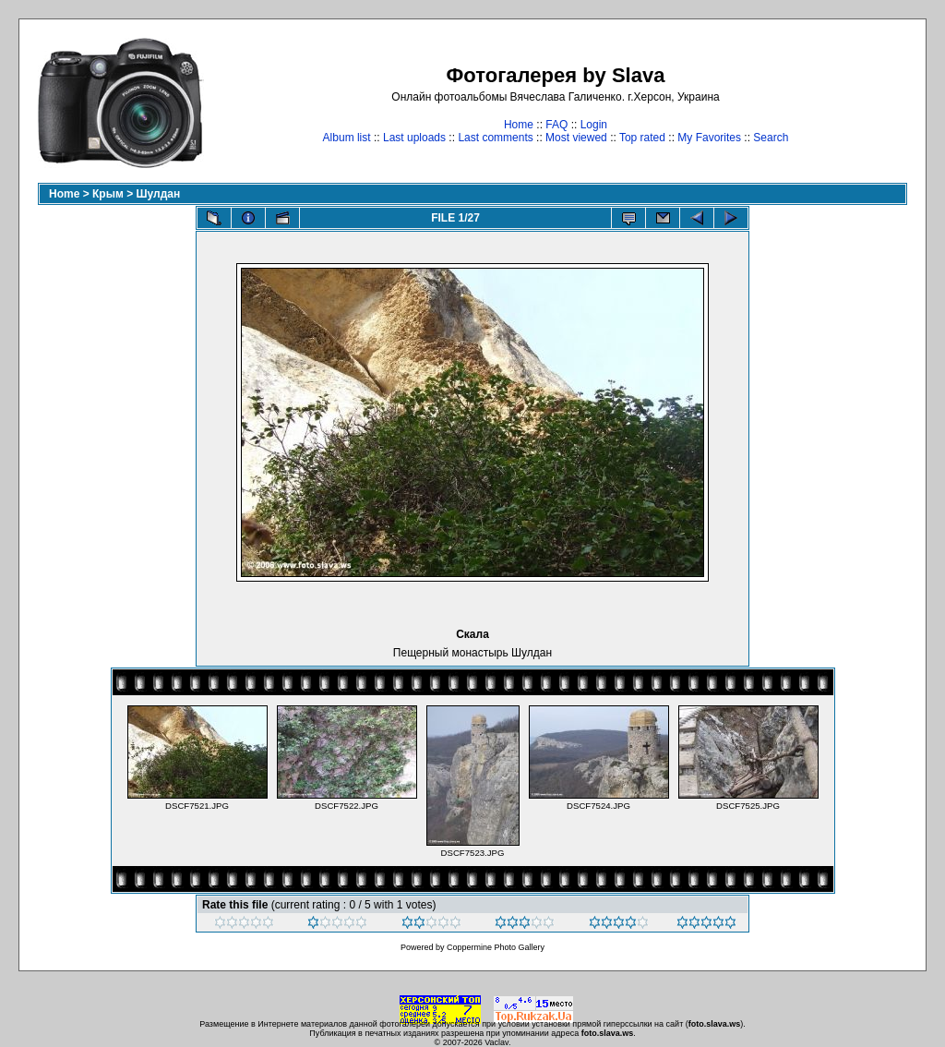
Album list (347, 137)
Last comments (495, 137)
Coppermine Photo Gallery (495, 947)
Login (593, 124)
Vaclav (496, 1042)
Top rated (642, 137)
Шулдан (159, 193)
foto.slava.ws (714, 1024)
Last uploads (414, 137)
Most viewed (576, 137)
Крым (108, 193)
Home (518, 124)
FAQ (556, 124)
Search (770, 137)
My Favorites (709, 137)
